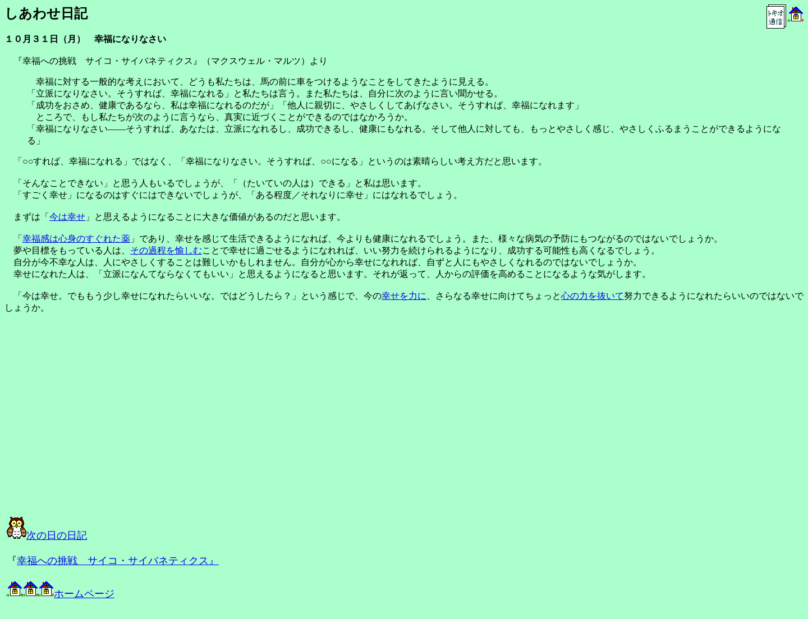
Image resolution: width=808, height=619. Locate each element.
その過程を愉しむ (166, 250)
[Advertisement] (130, 425)
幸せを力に (404, 296)
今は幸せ (67, 216)
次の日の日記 (47, 535)
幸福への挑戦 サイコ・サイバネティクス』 (118, 560)
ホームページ (60, 593)
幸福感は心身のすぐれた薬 (76, 238)
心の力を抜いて (592, 296)
